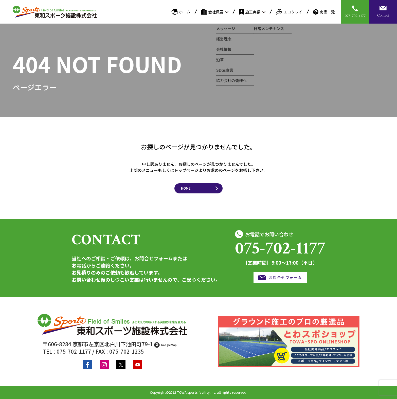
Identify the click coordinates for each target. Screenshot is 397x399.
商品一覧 (324, 12)
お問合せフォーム (285, 277)
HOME (186, 188)
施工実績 (249, 12)
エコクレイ (289, 12)
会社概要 (212, 12)
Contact (383, 15)
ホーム (180, 12)
